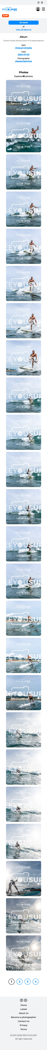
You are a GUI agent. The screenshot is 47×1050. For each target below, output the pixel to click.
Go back (23, 22)
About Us (23, 1013)
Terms (23, 1029)
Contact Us (23, 1021)
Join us (33, 9)
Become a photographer (23, 1017)
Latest (23, 1009)
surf (5, 15)
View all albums (23, 29)
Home (23, 1005)
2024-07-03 (23, 54)
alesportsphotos (23, 61)
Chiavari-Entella (23, 48)
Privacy (23, 1025)
